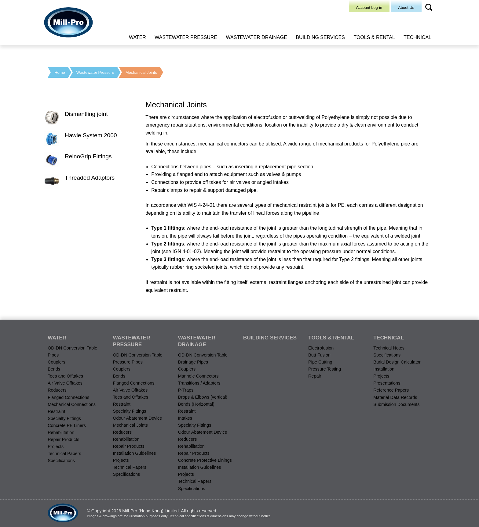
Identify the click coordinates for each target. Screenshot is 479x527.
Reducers (57, 390)
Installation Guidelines (134, 453)
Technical (417, 37)
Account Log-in (369, 7)
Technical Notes (388, 348)
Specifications (61, 460)
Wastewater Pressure (186, 37)
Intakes (185, 418)
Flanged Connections (68, 397)
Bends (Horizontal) (196, 404)
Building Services (320, 37)
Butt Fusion (319, 355)
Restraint (56, 411)
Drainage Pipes (193, 362)
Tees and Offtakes (65, 376)
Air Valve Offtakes (65, 383)
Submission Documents (396, 404)
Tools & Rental (374, 37)
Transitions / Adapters (199, 383)
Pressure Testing (324, 369)
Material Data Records (395, 397)
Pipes (53, 355)
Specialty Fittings (64, 418)
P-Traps (186, 390)
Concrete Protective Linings (205, 460)
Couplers (56, 362)
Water (137, 37)
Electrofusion (321, 348)
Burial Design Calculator (396, 362)
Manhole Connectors (198, 376)
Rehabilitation (61, 432)
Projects (56, 446)
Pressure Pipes (128, 362)
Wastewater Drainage (256, 37)
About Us (406, 7)
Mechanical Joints (141, 72)
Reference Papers (391, 390)
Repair (314, 376)
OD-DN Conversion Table (72, 348)
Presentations (386, 383)
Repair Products (63, 439)
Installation (383, 369)
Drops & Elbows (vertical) (203, 397)
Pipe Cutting (320, 362)
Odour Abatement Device (137, 418)
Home (59, 72)
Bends (54, 369)
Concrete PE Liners (67, 425)
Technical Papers (64, 453)
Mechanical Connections (72, 404)
